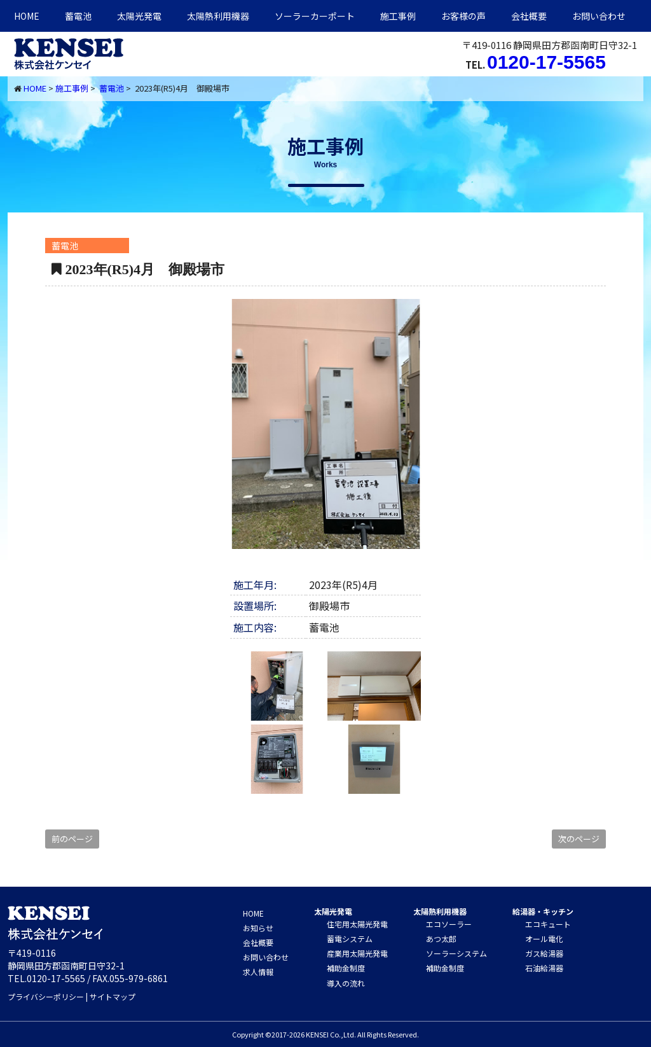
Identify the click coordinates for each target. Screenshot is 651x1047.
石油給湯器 (544, 967)
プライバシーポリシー (46, 996)
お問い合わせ (599, 16)
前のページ (72, 839)
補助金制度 (346, 967)
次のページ (579, 839)
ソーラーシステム (456, 953)
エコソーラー (449, 924)
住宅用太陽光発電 (357, 924)
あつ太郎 (441, 938)
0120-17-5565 (546, 62)
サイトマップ (112, 996)
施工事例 (398, 16)
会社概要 (529, 16)
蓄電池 (78, 16)
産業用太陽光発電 (357, 953)
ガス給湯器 (544, 953)
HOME (26, 16)
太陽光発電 (139, 16)
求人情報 (258, 971)
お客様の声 (463, 16)
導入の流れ (346, 983)
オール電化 (544, 938)
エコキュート (548, 924)
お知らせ (258, 927)
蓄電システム (350, 938)
